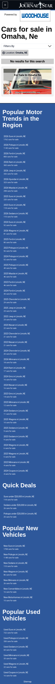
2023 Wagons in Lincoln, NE (16, 455)
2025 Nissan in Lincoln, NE (15, 326)
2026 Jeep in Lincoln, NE (15, 172)
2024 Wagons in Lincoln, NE (16, 446)
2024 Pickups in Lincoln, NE (16, 258)
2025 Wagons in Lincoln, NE (16, 421)
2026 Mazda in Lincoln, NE (16, 189)
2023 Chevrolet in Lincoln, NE (17, 335)
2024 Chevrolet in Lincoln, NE (17, 352)
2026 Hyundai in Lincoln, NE (16, 180)
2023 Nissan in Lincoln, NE (15, 343)
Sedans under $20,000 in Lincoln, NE (20, 506)
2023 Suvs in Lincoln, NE (15, 206)
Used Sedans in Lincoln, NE (16, 648)
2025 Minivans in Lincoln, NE (16, 403)
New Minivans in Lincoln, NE (16, 581)
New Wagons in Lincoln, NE (16, 573)
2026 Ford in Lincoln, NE (14, 155)
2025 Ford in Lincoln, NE (14, 241)
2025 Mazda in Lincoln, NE (16, 275)
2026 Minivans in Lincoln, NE (16, 361)
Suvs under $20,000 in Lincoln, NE (19, 498)
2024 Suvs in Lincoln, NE (15, 223)
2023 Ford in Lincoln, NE (14, 283)
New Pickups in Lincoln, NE (16, 556)
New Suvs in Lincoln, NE (14, 547)
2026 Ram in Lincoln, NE (15, 163)
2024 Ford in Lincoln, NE (14, 292)
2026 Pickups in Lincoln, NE (16, 146)
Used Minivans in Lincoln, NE (16, 657)
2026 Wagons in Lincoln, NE (16, 232)
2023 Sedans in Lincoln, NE (16, 438)
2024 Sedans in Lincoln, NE (16, 412)
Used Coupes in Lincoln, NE (16, 674)
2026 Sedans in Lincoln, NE (16, 215)
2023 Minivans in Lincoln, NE (16, 463)
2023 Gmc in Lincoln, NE (14, 395)
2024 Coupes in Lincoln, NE (16, 472)
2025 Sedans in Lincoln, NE (16, 429)
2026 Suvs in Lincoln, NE (15, 138)
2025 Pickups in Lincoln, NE (16, 266)
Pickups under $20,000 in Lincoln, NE (20, 515)
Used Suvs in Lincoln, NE (15, 631)
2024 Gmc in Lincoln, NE (14, 378)
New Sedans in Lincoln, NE (16, 564)
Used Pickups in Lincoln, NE (16, 639)
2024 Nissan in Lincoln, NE (15, 386)
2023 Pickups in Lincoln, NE (16, 249)
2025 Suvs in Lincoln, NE (15, 198)
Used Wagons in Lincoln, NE (16, 665)
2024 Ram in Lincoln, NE (15, 369)
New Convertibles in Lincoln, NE (18, 590)
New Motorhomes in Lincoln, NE (18, 599)
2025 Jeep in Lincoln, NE (15, 309)
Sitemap (28, 681)
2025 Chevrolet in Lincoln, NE (17, 301)
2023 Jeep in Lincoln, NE (15, 318)
